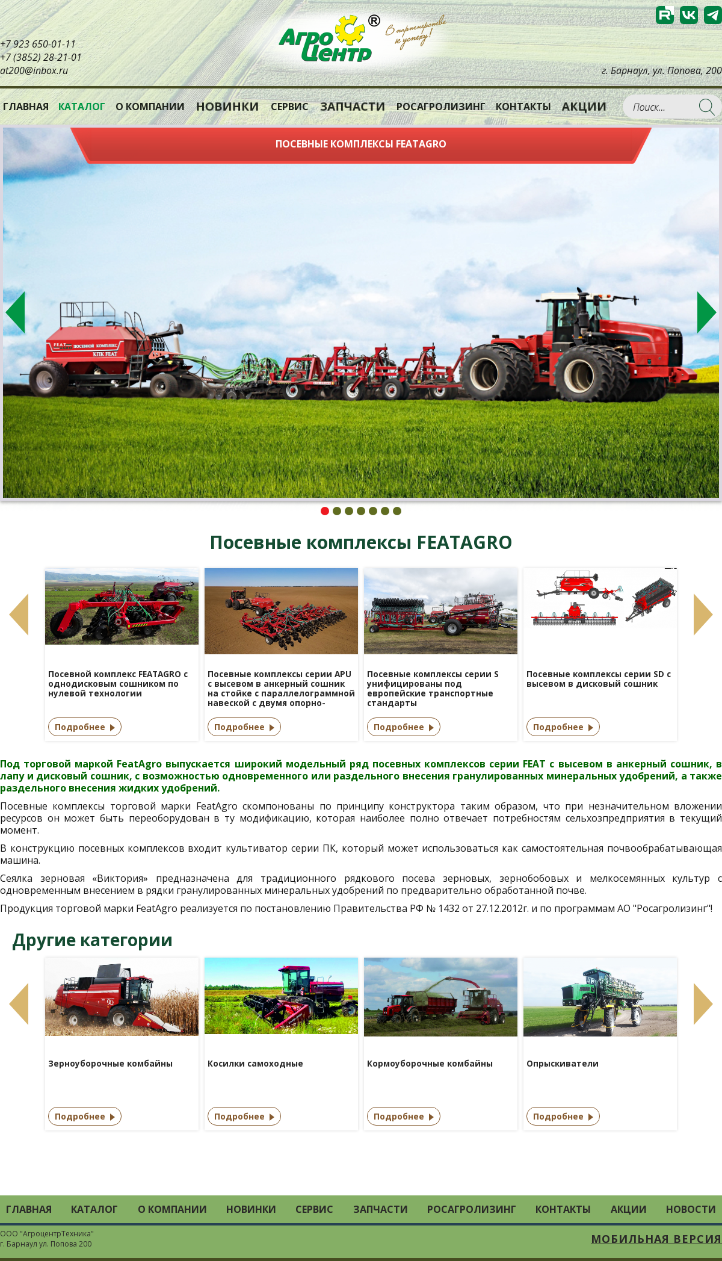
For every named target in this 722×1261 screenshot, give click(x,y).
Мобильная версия (656, 1239)
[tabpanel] (361, 313)
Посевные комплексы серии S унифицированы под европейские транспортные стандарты (433, 688)
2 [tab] (337, 511)
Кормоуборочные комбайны (430, 1064)
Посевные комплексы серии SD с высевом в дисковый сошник (598, 679)
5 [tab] (373, 511)
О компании (150, 106)
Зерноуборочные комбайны (110, 1064)
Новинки (228, 106)
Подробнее (80, 727)
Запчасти (352, 106)
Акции (584, 106)
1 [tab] (325, 511)
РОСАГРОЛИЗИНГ (441, 106)
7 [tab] (397, 511)
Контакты (523, 106)
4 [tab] (361, 511)
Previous (15, 312)
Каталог (94, 1209)
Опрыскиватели (562, 1064)
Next (707, 312)
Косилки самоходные (255, 1064)
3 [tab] (349, 511)
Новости (691, 1209)
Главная (26, 106)
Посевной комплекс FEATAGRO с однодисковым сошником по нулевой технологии (118, 684)
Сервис (290, 106)
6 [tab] (385, 511)
